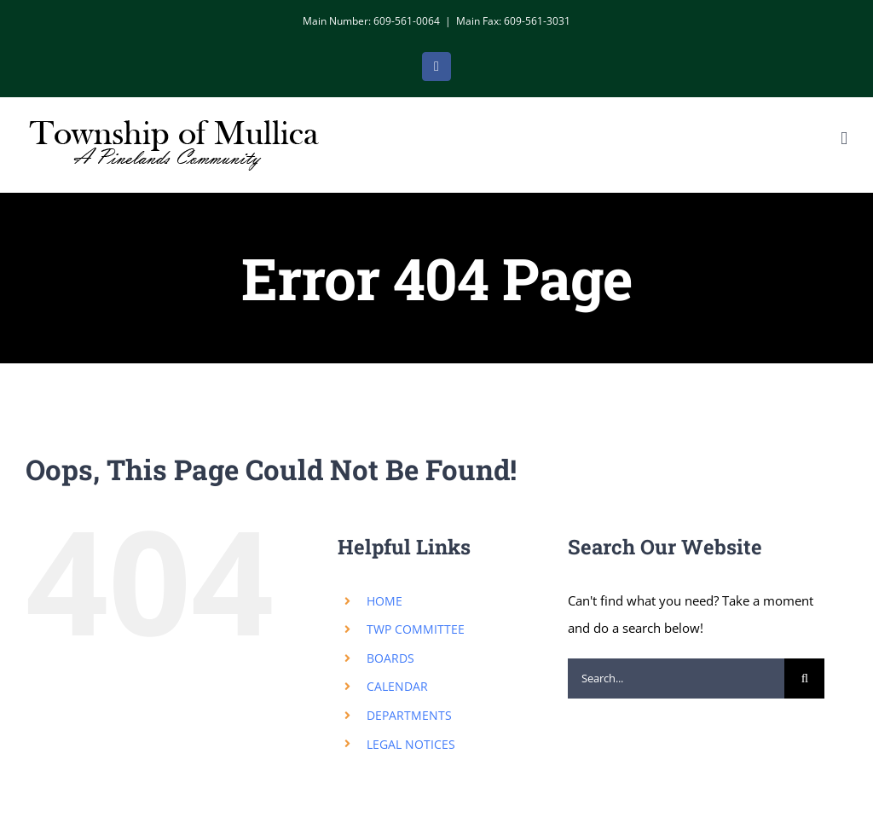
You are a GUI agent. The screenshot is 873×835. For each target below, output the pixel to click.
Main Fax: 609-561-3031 (513, 21)
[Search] (804, 678)
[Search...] (676, 678)
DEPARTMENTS (409, 715)
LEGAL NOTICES (411, 744)
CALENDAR (397, 686)
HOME (384, 601)
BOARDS (390, 658)
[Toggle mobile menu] (844, 139)
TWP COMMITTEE (416, 629)
